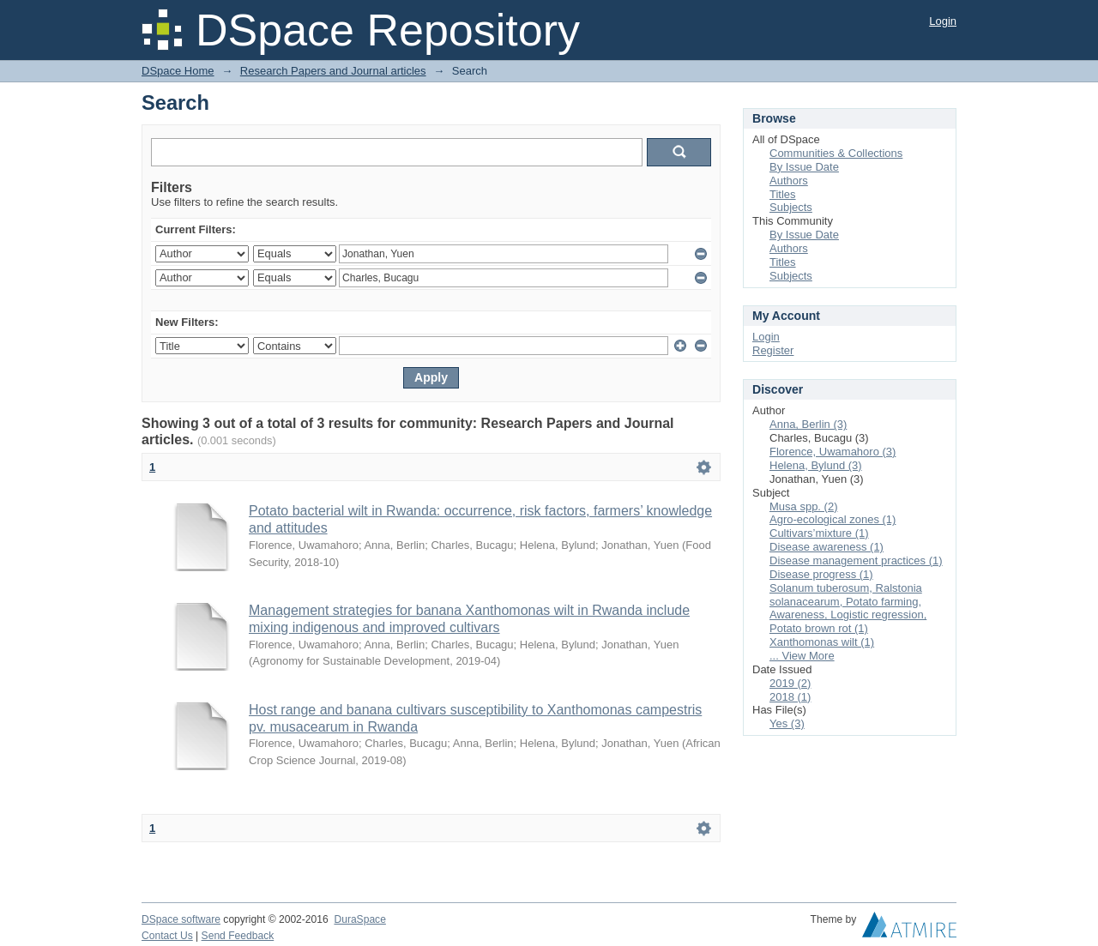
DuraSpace (359, 919)
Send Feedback (238, 936)
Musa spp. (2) (803, 506)
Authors (788, 180)
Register (772, 350)
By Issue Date (804, 166)
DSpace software (181, 919)
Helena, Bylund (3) (815, 465)
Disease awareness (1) (826, 546)
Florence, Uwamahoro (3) (832, 451)
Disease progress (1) (821, 574)
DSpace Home (178, 70)
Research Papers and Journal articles (333, 70)
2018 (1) (790, 696)
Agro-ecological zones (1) (832, 519)
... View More (802, 655)
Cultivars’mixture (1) (819, 533)
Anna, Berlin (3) (808, 424)
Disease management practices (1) (856, 560)
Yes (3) (787, 723)
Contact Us (167, 936)
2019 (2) (790, 683)
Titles (782, 194)
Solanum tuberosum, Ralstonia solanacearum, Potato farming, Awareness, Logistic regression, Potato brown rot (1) (847, 608)
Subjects (790, 207)
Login (942, 21)
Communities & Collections (835, 153)
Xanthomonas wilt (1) (821, 642)
